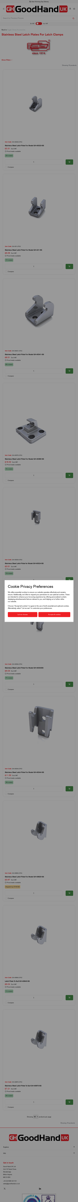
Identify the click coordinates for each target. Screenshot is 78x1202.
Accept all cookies (54, 614)
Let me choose (23, 614)
